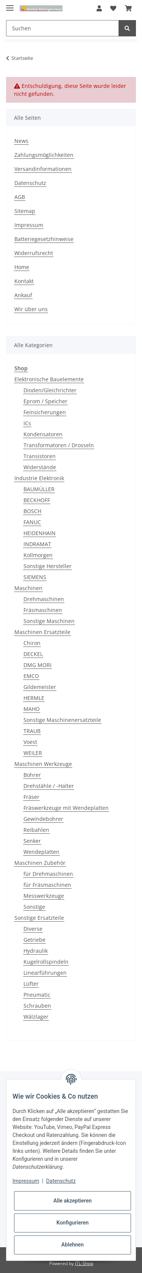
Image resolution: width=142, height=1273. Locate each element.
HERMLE (33, 697)
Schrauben (37, 1005)
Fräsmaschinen (42, 610)
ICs (27, 423)
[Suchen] (62, 28)
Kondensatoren (42, 434)
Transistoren (39, 456)
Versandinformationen (43, 168)
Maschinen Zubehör (40, 862)
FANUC (32, 522)
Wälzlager (35, 1016)
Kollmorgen (38, 555)
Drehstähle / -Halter (48, 785)
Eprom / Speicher (45, 401)
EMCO (31, 676)
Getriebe (34, 939)
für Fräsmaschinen (47, 884)
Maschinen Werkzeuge (43, 763)
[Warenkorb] (128, 8)
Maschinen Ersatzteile (42, 632)
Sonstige (34, 906)
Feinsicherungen (44, 412)
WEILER (32, 752)
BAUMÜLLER (39, 489)
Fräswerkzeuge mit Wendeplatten (66, 807)
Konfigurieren (72, 1223)
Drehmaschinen (43, 599)
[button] (99, 8)
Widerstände (39, 467)
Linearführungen (45, 972)
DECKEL (33, 654)
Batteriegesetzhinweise (43, 239)
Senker (32, 840)
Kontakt (24, 281)
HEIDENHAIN (39, 533)
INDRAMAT (37, 544)
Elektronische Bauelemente (49, 379)
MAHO (31, 708)
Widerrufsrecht (33, 253)
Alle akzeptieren (72, 1201)
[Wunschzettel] (113, 8)
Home (21, 267)
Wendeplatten (41, 851)
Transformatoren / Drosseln (58, 445)
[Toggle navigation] (10, 4)
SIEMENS (34, 577)
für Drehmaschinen (48, 873)
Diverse (32, 928)
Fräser (31, 796)
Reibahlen (36, 829)
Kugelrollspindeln (46, 961)
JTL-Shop (84, 1263)
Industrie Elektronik (39, 478)
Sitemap (24, 211)
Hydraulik (35, 950)
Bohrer (32, 774)
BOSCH (32, 511)
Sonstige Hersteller (47, 566)
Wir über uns (31, 309)
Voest (30, 741)
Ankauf (23, 295)
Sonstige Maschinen (49, 621)
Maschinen (28, 588)
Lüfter (31, 983)
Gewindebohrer (43, 818)
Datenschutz (30, 182)
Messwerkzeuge (43, 895)
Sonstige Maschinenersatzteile (62, 719)
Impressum (28, 225)
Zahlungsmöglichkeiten (43, 154)
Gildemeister (39, 687)
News (21, 140)
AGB (19, 196)
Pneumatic (36, 994)
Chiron (32, 643)
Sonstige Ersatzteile (39, 917)
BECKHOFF (36, 500)
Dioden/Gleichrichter (49, 390)
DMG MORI (37, 665)
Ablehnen (72, 1245)
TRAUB (32, 730)
